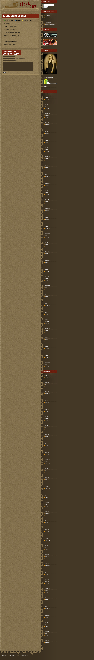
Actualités (36, 10)
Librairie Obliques (50, 35)
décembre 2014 (47, 278)
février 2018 (47, 477)
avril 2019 (46, 167)
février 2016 (47, 249)
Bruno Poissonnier (9, 20)
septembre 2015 (47, 260)
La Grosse (47, 20)
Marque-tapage (50, 42)
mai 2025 (46, 106)
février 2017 (47, 502)
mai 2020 (46, 147)
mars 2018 (47, 194)
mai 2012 (46, 344)
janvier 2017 (47, 224)
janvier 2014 (47, 303)
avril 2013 (46, 319)
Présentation (17, 10)
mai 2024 (46, 400)
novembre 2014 (47, 280)
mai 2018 (46, 190)
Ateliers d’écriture (7, 10)
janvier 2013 (47, 606)
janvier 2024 (47, 122)
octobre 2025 (47, 99)
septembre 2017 (47, 208)
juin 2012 (46, 341)
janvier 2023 (47, 129)
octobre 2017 (47, 486)
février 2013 (47, 323)
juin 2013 (46, 314)
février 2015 (47, 554)
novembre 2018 (47, 459)
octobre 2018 (47, 181)
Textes (24, 10)
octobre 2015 (47, 258)
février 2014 (47, 301)
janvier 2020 (47, 434)
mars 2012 (47, 348)
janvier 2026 (47, 95)
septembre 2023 (47, 124)
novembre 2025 (47, 97)
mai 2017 (46, 215)
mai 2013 (46, 597)
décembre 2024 (47, 113)
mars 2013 (47, 321)
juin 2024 (46, 117)
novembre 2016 (47, 228)
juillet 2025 (47, 382)
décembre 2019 (47, 156)
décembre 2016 (47, 226)
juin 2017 (46, 212)
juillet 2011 (47, 366)
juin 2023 (46, 126)
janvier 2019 (47, 174)
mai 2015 (46, 267)
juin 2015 (46, 545)
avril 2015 (46, 269)
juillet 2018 (47, 185)
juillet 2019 (47, 160)
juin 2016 (46, 520)
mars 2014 (47, 298)
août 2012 (46, 337)
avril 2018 (46, 192)
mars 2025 (47, 108)
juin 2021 (46, 416)
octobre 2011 (47, 640)
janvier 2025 (47, 391)
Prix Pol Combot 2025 (48, 15)
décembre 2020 (47, 138)
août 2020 (46, 142)
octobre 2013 (47, 310)
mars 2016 (47, 246)
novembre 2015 (47, 255)
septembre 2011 (47, 362)
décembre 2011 (47, 355)
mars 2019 (47, 169)
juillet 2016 (47, 237)
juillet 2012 (47, 339)
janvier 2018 (47, 199)
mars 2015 (47, 271)
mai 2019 (46, 165)
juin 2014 (46, 292)
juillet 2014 (47, 289)
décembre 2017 (47, 201)
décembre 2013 (47, 305)
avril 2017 (46, 217)
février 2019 (47, 172)
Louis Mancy (26, 20)
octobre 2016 (47, 511)
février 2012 (47, 631)
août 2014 (46, 287)
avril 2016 (46, 244)
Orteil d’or (30, 10)
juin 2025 (46, 104)
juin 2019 (46, 443)
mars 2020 (47, 151)
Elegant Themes (13, 655)
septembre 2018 (47, 183)
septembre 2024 (47, 115)
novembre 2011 (47, 357)
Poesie (30, 20)
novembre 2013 (47, 588)
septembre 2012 (47, 335)
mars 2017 (47, 219)
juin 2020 (46, 425)
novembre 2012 (47, 330)
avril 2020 (46, 149)
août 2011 (46, 364)
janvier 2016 (47, 251)
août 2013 (46, 312)
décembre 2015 (47, 253)
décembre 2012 (47, 328)
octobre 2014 (47, 563)
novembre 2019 (47, 158)
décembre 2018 (47, 176)
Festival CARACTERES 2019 (48, 77)
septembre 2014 (47, 285)
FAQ (4, 12)
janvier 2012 (47, 353)
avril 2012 (46, 346)
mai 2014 (46, 294)
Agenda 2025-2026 (48, 22)
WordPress (4, 655)
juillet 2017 (47, 210)
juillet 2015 (47, 262)
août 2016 (46, 235)
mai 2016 (46, 242)
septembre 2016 (47, 233)
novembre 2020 (47, 140)
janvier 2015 (47, 276)
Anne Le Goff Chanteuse (50, 64)
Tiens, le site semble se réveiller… (50, 24)
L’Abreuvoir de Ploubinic (49, 17)
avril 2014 (46, 296)
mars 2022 (47, 133)
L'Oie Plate (50, 83)
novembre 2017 (47, 203)
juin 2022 (46, 131)
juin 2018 (46, 468)
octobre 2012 (47, 332)
